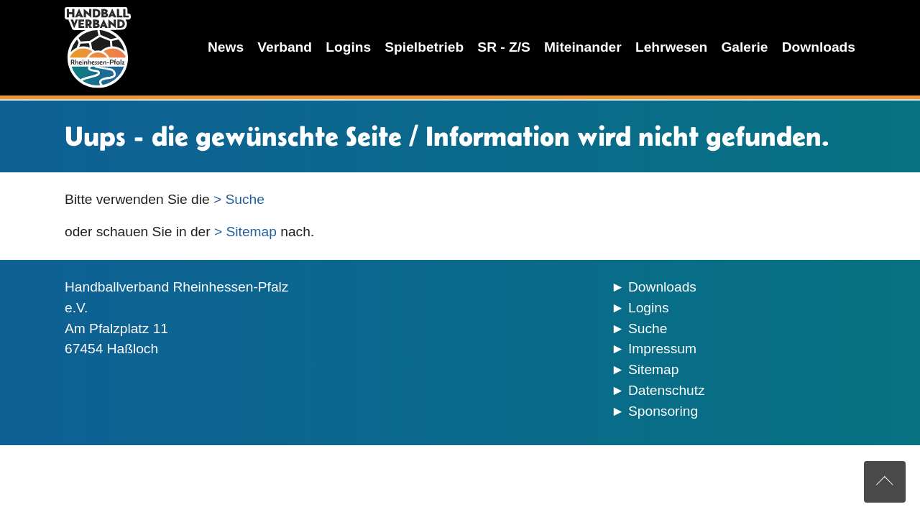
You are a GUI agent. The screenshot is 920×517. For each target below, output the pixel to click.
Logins (648, 307)
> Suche (238, 199)
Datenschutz (666, 390)
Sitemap (653, 369)
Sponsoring (663, 411)
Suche (647, 328)
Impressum (662, 348)
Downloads (662, 286)
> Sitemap (245, 231)
